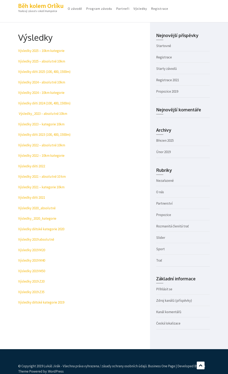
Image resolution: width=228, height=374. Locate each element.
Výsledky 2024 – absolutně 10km (41, 82)
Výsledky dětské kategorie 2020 (41, 229)
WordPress (56, 371)
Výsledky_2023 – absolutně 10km (43, 113)
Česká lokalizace (168, 323)
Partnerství (164, 203)
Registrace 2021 (167, 80)
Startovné (163, 46)
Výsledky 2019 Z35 (31, 292)
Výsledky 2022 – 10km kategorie (41, 155)
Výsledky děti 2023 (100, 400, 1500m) (44, 134)
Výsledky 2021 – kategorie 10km (41, 187)
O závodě (75, 9)
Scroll (201, 365)
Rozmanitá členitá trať (172, 226)
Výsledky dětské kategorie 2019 (41, 302)
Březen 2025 (165, 140)
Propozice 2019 (167, 91)
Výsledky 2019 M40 (31, 260)
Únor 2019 (163, 152)
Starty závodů (166, 68)
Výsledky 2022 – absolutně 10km (41, 145)
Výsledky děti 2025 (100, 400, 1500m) (44, 71)
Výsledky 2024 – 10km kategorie (41, 92)
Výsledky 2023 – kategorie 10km (41, 124)
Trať (159, 260)
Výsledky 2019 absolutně (36, 239)
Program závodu (99, 9)
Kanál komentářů (168, 312)
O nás (160, 192)
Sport (160, 249)
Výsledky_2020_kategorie (37, 218)
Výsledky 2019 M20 (31, 250)
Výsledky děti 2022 (31, 166)
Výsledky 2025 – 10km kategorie (41, 50)
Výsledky (140, 9)
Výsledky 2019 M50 (31, 271)
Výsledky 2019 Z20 (31, 281)
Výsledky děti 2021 (31, 197)
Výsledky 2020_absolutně (37, 208)
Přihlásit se (164, 289)
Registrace (159, 9)
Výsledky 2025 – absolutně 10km (41, 61)
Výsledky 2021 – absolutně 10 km (42, 176)
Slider (160, 237)
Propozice (163, 215)
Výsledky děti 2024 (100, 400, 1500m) (44, 103)
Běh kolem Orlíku (41, 6)
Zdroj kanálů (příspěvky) (174, 300)
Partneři (122, 9)
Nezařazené (165, 180)
